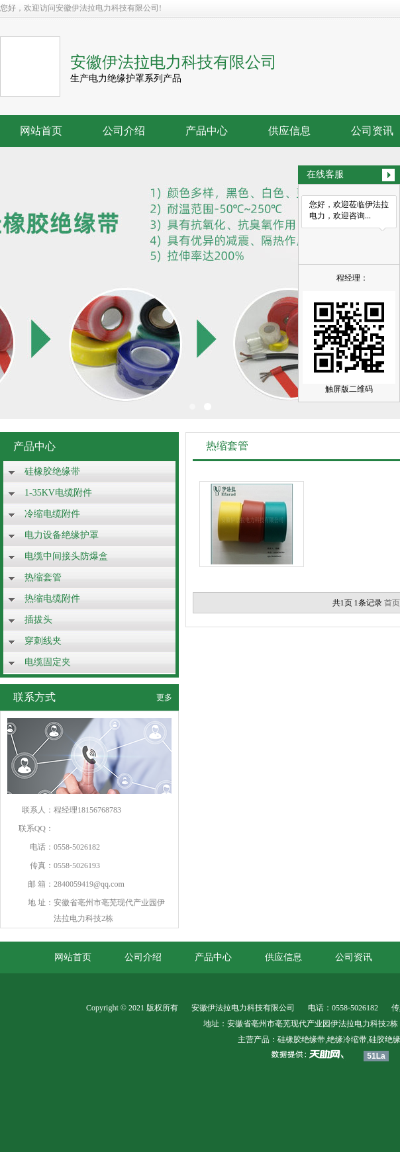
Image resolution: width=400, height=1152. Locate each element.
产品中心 (206, 130)
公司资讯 (353, 957)
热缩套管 (43, 577)
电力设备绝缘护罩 (62, 535)
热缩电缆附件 (52, 598)
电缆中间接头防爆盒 (66, 556)
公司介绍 (124, 130)
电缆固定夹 (48, 662)
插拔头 (38, 620)
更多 (164, 697)
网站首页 (41, 130)
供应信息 (289, 130)
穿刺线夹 (43, 641)
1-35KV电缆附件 (58, 493)
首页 (392, 602)
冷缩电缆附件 (52, 514)
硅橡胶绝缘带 (52, 471)
